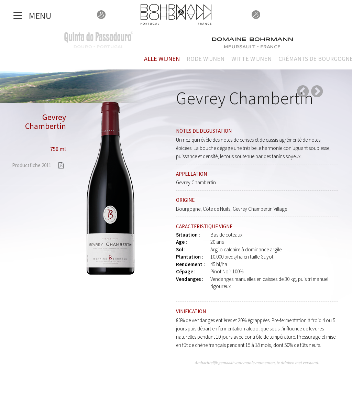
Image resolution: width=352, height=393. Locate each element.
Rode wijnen (205, 59)
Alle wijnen (162, 59)
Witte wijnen (251, 59)
